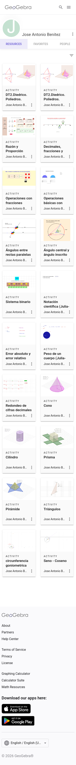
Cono (48, 405)
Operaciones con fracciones (19, 200)
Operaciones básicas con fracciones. (54, 202)
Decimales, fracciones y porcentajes (53, 151)
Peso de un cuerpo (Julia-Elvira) (55, 358)
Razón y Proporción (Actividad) (14, 151)
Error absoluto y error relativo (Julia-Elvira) (18, 358)
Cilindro (12, 457)
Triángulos (52, 509)
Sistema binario (18, 302)
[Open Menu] (68, 7)
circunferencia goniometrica (17, 563)
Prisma (49, 457)
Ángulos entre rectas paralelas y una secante (18, 254)
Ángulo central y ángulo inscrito (56, 252)
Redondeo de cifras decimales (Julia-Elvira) (19, 410)
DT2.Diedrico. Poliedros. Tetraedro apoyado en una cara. (18, 104)
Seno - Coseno (55, 561)
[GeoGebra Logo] (18, 7)
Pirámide (13, 509)
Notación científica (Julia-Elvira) (56, 306)
